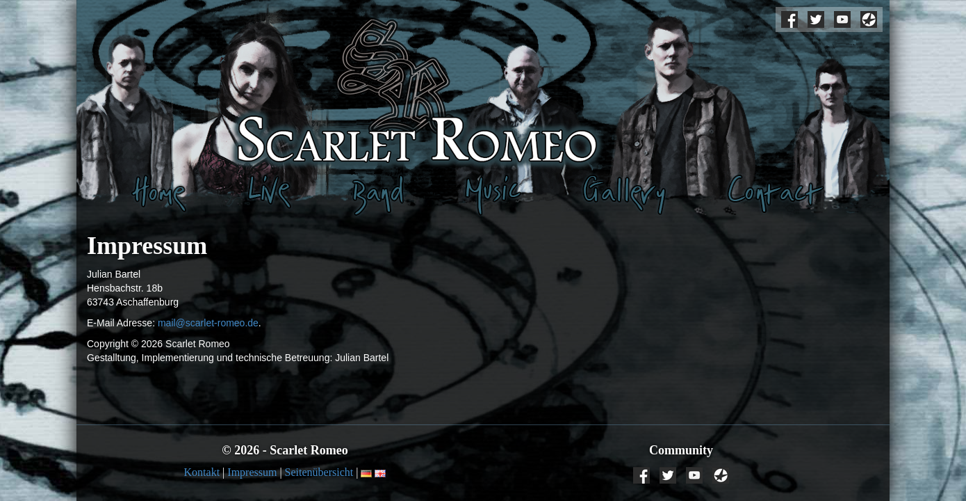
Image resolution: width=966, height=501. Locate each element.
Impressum (252, 472)
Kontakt (202, 472)
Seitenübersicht (319, 472)
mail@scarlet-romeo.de (208, 322)
